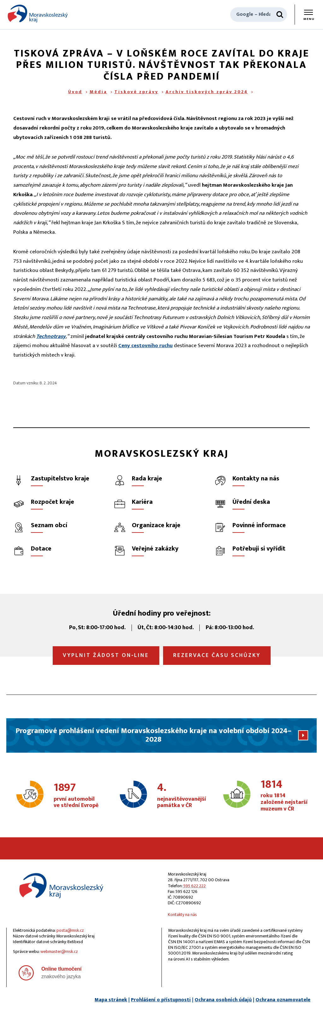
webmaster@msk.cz (59, 951)
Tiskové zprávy (136, 91)
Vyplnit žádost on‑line (106, 655)
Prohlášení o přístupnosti (161, 1000)
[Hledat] (280, 14)
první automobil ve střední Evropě (78, 795)
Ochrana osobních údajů (223, 1000)
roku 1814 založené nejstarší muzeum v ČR (284, 796)
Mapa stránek (111, 1000)
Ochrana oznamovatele (282, 1000)
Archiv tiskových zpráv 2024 (207, 91)
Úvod (75, 91)
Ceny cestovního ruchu (145, 345)
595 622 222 (194, 885)
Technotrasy (51, 336)
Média (98, 91)
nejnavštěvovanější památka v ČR (181, 795)
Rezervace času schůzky (217, 655)
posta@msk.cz (70, 930)
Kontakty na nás (182, 914)
